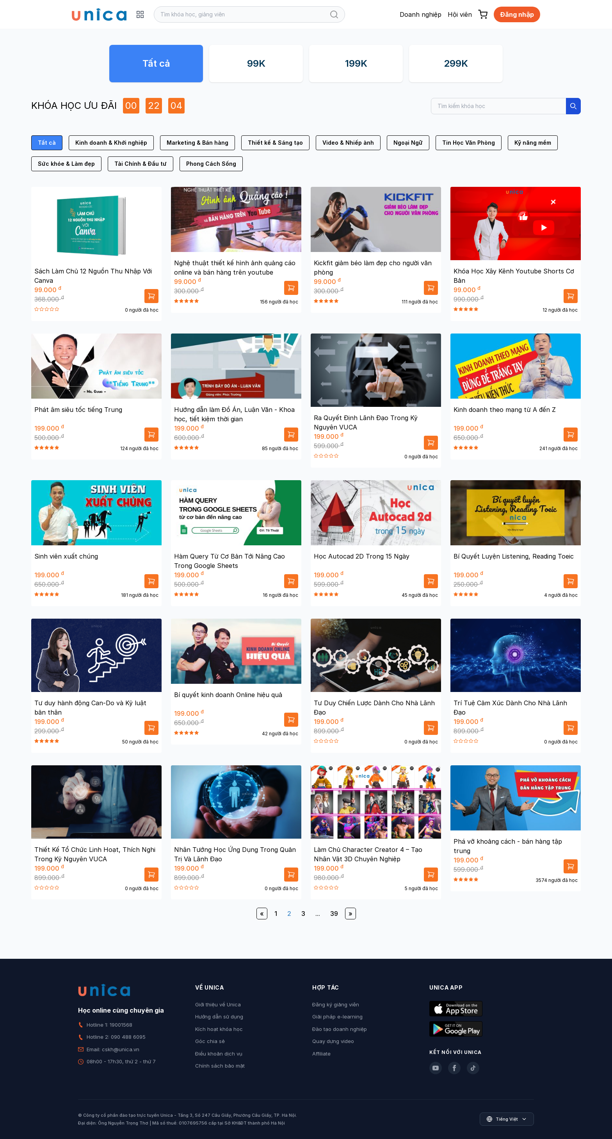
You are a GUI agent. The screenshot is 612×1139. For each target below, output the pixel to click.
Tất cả (156, 63)
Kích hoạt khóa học (219, 1029)
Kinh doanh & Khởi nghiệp (111, 142)
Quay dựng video (333, 1041)
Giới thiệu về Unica (218, 1004)
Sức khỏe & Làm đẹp (66, 163)
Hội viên (460, 14)
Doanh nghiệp (420, 14)
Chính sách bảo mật (220, 1066)
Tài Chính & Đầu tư (140, 163)
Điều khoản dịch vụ (218, 1053)
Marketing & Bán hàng (197, 142)
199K (356, 63)
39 (334, 913)
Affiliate (321, 1053)
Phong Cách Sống (211, 163)
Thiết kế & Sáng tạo (275, 142)
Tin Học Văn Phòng (468, 142)
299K (456, 63)
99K (256, 63)
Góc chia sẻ (210, 1041)
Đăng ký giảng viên (335, 1004)
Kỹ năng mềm (532, 142)
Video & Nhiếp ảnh (348, 142)
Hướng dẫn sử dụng (219, 1016)
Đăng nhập (517, 14)
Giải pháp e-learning (337, 1016)
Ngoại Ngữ (408, 142)
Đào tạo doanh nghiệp (339, 1029)
